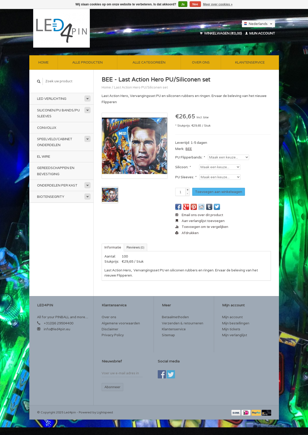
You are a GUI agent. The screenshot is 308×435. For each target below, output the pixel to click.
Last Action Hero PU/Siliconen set (141, 87)
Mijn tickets (231, 329)
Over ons (201, 62)
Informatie (112, 247)
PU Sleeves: (185, 177)
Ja (182, 4)
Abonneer (112, 387)
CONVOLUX (46, 128)
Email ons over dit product (199, 215)
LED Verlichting (51, 98)
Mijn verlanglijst (234, 335)
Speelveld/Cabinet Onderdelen (54, 142)
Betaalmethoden (175, 317)
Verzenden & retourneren (182, 323)
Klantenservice (250, 62)
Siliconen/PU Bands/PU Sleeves (58, 113)
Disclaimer (110, 329)
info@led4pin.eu (57, 329)
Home (43, 62)
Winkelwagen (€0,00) (221, 33)
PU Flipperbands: (190, 157)
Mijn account (260, 33)
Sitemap (168, 335)
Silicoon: (182, 167)
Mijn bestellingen (235, 323)
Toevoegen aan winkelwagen (218, 192)
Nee (195, 4)
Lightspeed (105, 412)
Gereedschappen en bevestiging (55, 171)
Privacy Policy (113, 335)
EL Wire (43, 156)
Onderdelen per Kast (57, 185)
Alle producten (87, 62)
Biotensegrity (50, 196)
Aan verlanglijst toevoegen (200, 221)
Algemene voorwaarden (121, 323)
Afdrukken (187, 233)
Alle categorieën (149, 62)
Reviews (135, 247)
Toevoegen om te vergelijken (201, 227)
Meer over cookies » (218, 4)
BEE (189, 149)
